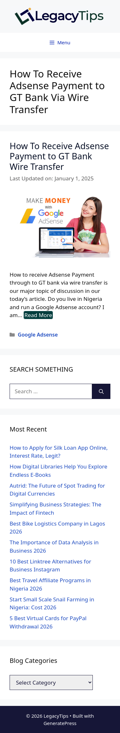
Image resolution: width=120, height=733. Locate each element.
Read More (38, 315)
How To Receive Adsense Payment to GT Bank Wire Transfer (59, 156)
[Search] (101, 391)
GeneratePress (60, 723)
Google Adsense (38, 334)
